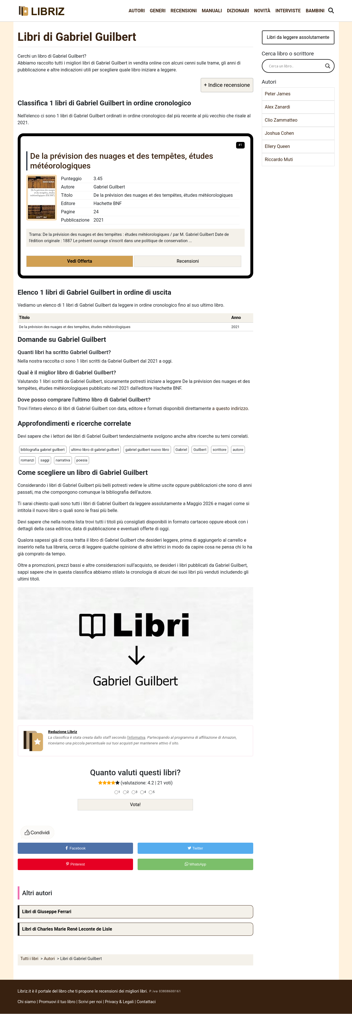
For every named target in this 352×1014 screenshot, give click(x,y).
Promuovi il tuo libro (57, 1001)
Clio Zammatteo (281, 120)
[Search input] (295, 66)
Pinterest (75, 864)
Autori (136, 10)
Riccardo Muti (279, 159)
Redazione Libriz (62, 731)
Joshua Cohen (279, 133)
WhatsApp (195, 864)
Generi (158, 10)
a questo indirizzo (230, 408)
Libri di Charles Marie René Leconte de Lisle (67, 929)
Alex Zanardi (277, 107)
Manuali (212, 10)
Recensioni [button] (188, 261)
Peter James (278, 94)
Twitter (195, 848)
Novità (262, 10)
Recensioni (184, 10)
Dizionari (238, 10)
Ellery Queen (277, 146)
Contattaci (146, 1001)
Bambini (315, 10)
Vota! (135, 804)
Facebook (75, 848)
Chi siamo (27, 1001)
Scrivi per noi (90, 1001)
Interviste (288, 10)
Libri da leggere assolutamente (298, 37)
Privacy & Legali (119, 1001)
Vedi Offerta (79, 261)
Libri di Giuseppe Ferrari (46, 911)
